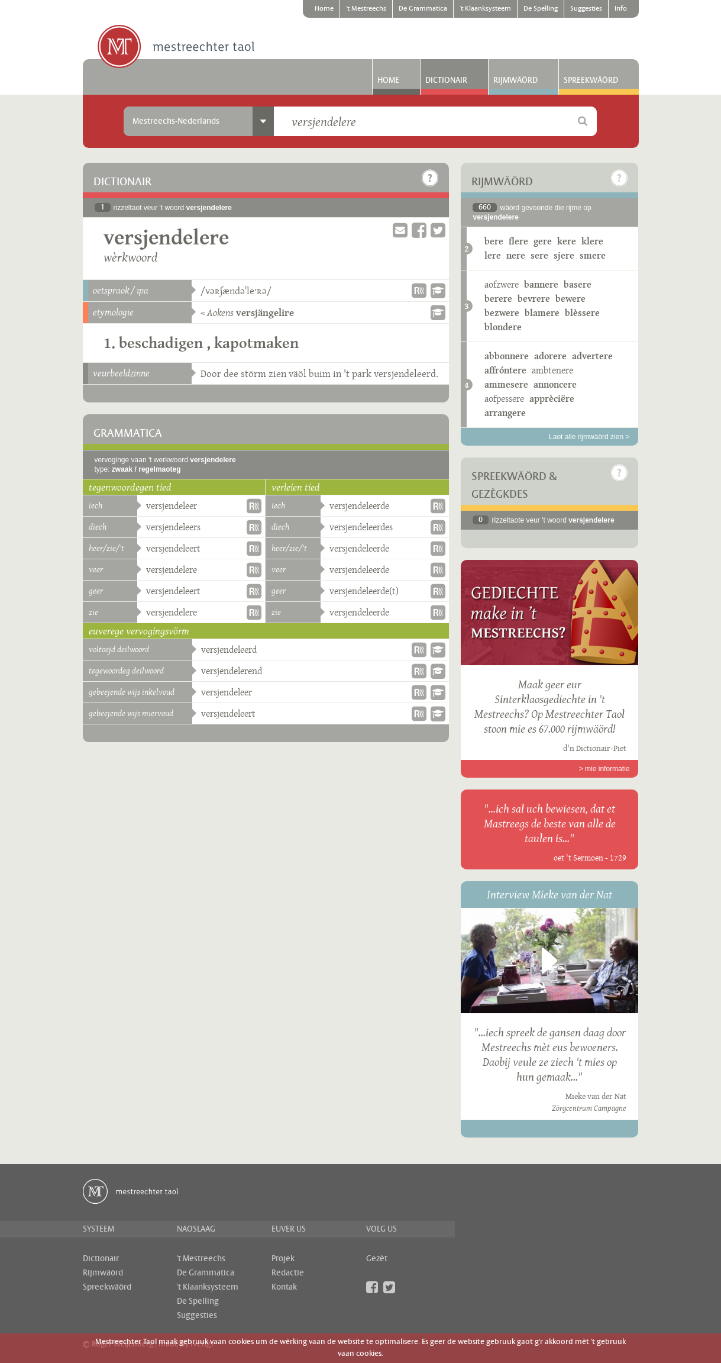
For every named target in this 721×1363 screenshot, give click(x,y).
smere (593, 255)
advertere (592, 356)
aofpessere (504, 398)
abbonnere (506, 356)
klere (592, 241)
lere (492, 255)
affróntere (505, 370)
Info (621, 9)
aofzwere (501, 284)
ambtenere (552, 370)
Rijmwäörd (515, 80)
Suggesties (586, 9)
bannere (541, 284)
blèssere (582, 313)
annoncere (555, 384)
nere (515, 255)
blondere (503, 327)
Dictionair (446, 80)
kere (566, 241)
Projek (283, 1259)
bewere (570, 298)
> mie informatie (604, 769)
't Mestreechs (366, 9)
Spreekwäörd (591, 80)
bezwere (501, 313)
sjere (564, 255)
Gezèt (376, 1259)
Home (324, 9)
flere (518, 241)
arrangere (505, 413)
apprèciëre (551, 398)
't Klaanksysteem (485, 9)
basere (577, 284)
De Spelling (540, 9)
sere (539, 255)
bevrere (534, 298)
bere (493, 241)
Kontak (284, 1287)
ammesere (506, 384)
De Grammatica (423, 9)
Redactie (287, 1273)
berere (498, 298)
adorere (550, 356)
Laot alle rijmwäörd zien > (589, 437)
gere (543, 241)
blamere (542, 313)
